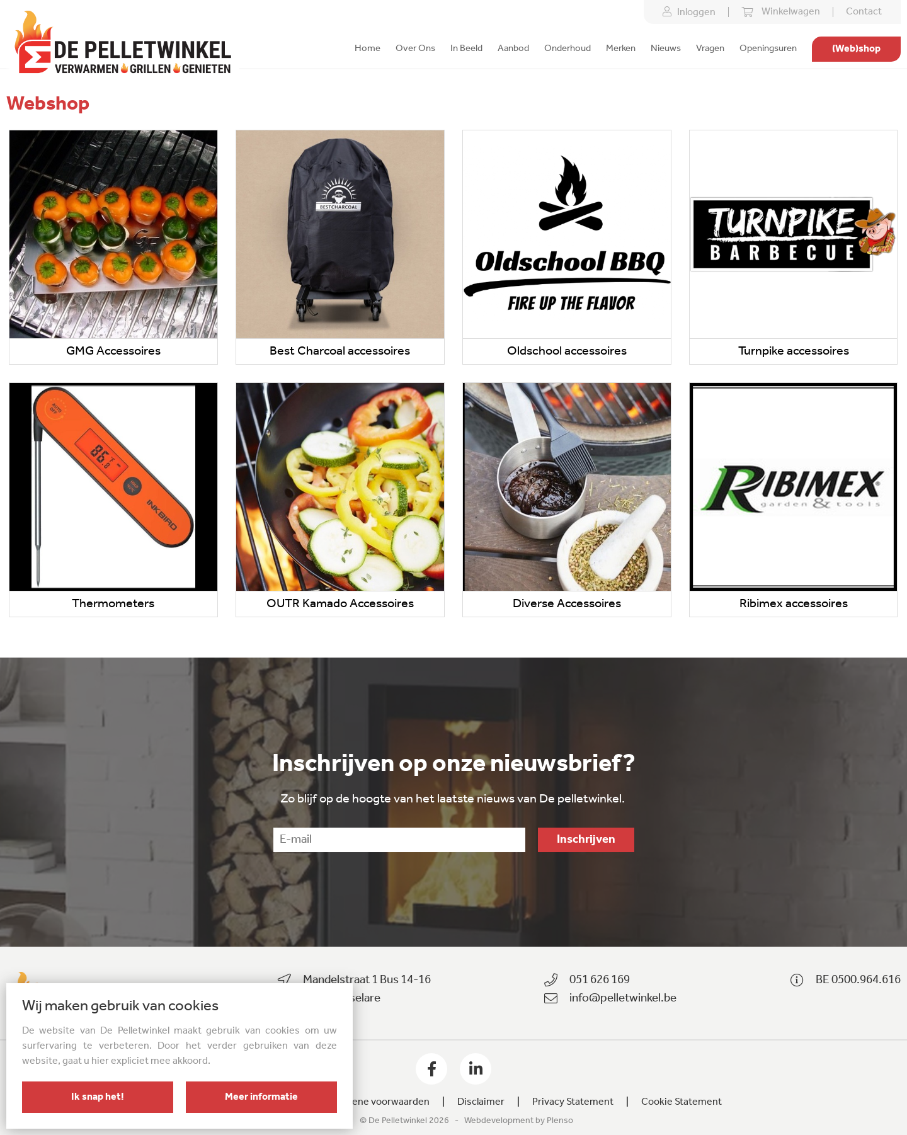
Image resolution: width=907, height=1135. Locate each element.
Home (367, 49)
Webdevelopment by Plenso (518, 1121)
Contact (864, 12)
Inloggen (689, 12)
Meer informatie (261, 1097)
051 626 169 (599, 980)
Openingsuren (768, 49)
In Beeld (466, 49)
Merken (621, 49)
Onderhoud (567, 49)
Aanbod (513, 49)
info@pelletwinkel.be (622, 999)
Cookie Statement (681, 1102)
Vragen (710, 49)
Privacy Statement (572, 1102)
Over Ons (415, 49)
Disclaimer (481, 1102)
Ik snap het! (97, 1097)
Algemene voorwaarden (377, 1102)
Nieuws (666, 49)
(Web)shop (856, 49)
